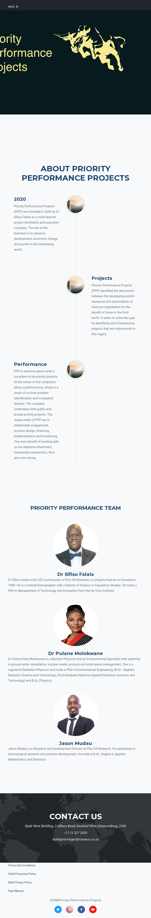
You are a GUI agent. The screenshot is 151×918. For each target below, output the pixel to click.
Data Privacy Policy (20, 882)
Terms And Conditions (22, 865)
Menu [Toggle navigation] (13, 6)
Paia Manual (15, 891)
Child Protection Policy (22, 874)
